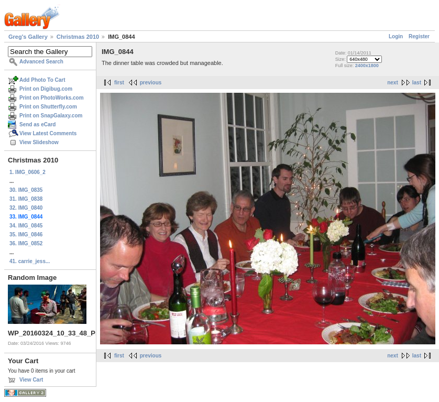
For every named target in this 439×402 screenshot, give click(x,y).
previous (151, 82)
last (416, 82)
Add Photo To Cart (42, 80)
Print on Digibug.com (45, 89)
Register (419, 36)
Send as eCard (37, 124)
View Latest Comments (47, 133)
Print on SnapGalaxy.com (50, 115)
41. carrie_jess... (29, 261)
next (392, 82)
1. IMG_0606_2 (27, 172)
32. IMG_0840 (25, 208)
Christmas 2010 (78, 37)
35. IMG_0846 (25, 234)
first (119, 82)
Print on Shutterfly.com (48, 107)
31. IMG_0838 (25, 199)
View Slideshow (39, 142)
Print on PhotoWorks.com (51, 98)
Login (396, 36)
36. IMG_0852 (25, 243)
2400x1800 (367, 65)
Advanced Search (41, 61)
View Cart (31, 380)
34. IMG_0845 (25, 226)
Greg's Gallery (28, 37)
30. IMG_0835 (25, 190)
